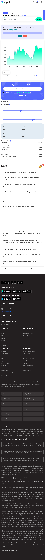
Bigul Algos (4, 351)
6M (16, 75)
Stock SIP (3, 365)
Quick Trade (4, 356)
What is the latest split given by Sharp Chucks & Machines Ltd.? (22, 249)
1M (7, 75)
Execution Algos (5, 363)
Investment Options (28, 358)
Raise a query (7, 311)
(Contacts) (23, 439)
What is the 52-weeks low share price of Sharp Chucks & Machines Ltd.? (19, 193)
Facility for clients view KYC (17, 386)
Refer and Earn (27, 331)
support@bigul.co (9, 309)
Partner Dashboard (28, 335)
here (22, 481)
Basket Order (4, 370)
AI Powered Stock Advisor (7, 373)
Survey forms (4, 386)
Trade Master (4, 353)
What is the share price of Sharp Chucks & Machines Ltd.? (20, 172)
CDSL (42, 481)
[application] (22, 54)
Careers (3, 340)
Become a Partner (28, 333)
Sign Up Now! (22, 95)
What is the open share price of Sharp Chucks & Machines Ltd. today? (21, 179)
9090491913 (7, 306)
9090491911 (7, 318)
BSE (35, 481)
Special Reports (27, 370)
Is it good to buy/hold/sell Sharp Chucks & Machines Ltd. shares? (19, 263)
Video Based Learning (28, 365)
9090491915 (7, 324)
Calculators (26, 361)
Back (5, 13)
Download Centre (27, 356)
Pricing (3, 338)
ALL (35, 75)
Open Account (44, 15)
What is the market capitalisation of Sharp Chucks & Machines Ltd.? (21, 200)
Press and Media (5, 343)
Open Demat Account (29, 351)
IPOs (2, 368)
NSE (20, 481)
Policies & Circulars (18, 382)
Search (39, 19)
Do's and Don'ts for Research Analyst (10, 389)
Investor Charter (13, 384)
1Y (26, 75)
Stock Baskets (5, 375)
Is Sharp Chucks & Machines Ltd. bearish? (15, 226)
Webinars (25, 363)
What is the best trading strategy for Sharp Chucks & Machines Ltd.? (21, 255)
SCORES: (15, 494)
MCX (27, 481)
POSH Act (38, 389)
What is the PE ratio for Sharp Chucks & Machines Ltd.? (19, 206)
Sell (25, 36)
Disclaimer (27, 382)
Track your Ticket (35, 382)
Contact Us (4, 345)
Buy (20, 36)
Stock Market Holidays (29, 368)
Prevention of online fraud (28, 389)
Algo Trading (26, 353)
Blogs (2, 333)
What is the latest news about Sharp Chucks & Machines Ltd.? (21, 269)
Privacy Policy (27, 92)
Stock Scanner (5, 377)
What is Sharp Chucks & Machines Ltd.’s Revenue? (17, 211)
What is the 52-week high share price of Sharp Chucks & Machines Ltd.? (19, 186)
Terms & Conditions (17, 92)
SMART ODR (4, 384)
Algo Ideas (4, 361)
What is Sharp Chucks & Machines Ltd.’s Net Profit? (18, 216)
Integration (4, 335)
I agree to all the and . (18, 92)
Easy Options (4, 358)
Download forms (36, 384)
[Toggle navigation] (41, 101)
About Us (3, 331)
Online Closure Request (25, 384)
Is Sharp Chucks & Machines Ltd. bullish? (15, 221)
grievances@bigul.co (12, 478)
